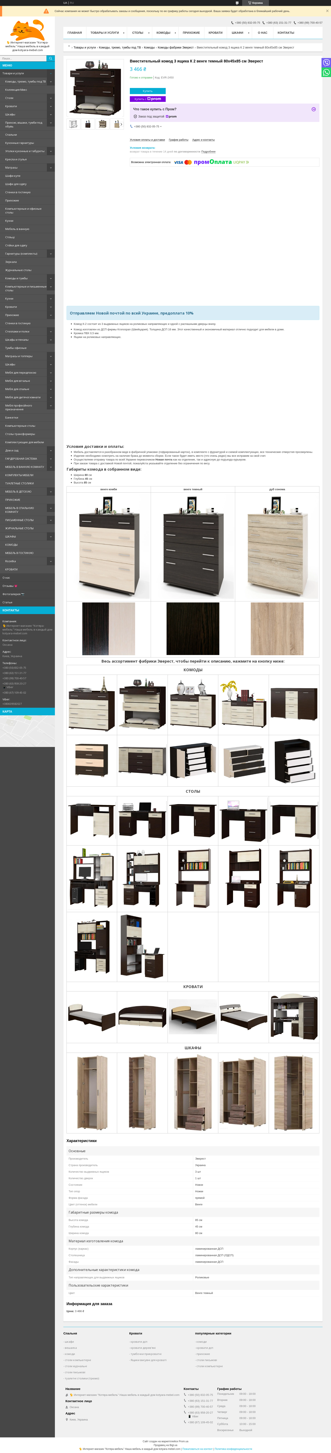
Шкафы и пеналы (16, 340)
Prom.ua (183, 1441)
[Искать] (50, 58)
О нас (6, 577)
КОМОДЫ (11, 545)
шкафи (69, 1342)
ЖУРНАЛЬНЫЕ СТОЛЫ (19, 528)
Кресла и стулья (16, 159)
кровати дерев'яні (143, 1348)
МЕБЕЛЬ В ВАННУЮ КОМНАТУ (24, 467)
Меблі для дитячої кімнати (23, 397)
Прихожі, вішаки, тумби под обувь (23, 124)
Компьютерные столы (20, 426)
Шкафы (10, 114)
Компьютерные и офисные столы (23, 210)
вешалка (71, 1348)
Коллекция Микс (16, 90)
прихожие (203, 1354)
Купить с (148, 99)
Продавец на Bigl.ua (165, 1445)
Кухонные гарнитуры (19, 143)
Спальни (11, 134)
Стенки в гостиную (18, 192)
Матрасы (11, 167)
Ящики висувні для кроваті (149, 1360)
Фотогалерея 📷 (13, 594)
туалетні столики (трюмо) (82, 1378)
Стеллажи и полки (17, 331)
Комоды (163, 32)
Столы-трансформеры (20, 434)
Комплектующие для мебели (24, 442)
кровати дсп (139, 1342)
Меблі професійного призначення (18, 407)
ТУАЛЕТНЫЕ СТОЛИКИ (19, 483)
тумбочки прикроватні (146, 1354)
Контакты (286, 32)
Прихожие (12, 200)
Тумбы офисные (16, 348)
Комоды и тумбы (16, 278)
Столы (137, 32)
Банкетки (11, 417)
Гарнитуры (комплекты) (21, 253)
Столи (9, 98)
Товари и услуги (13, 73)
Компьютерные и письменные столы (26, 288)
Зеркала (11, 262)
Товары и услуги (105, 32)
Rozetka (10, 561)
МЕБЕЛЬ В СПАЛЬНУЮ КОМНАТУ (19, 510)
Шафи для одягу (16, 184)
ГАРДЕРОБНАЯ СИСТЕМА (21, 458)
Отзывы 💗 (10, 586)
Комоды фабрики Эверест (176, 47)
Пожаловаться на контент (197, 1449)
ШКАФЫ (10, 536)
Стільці (10, 237)
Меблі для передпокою (20, 372)
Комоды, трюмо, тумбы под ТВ (25, 81)
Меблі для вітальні (17, 381)
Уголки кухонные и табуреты (25, 151)
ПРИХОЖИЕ (12, 500)
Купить (148, 91)
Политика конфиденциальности (233, 1449)
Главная (75, 32)
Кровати (11, 106)
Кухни (9, 221)
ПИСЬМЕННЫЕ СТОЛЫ (19, 520)
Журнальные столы (18, 270)
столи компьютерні (78, 1360)
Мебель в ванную (17, 229)
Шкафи (237, 32)
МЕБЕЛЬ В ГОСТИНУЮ (19, 553)
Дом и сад (11, 450)
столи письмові (75, 1372)
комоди (70, 1354)
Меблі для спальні (17, 389)
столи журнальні (76, 1366)
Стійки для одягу (16, 245)
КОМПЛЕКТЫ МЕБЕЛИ (19, 475)
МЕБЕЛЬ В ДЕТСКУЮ (18, 491)
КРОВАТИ (11, 569)
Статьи (7, 602)
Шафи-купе (12, 176)
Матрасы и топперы (19, 356)
